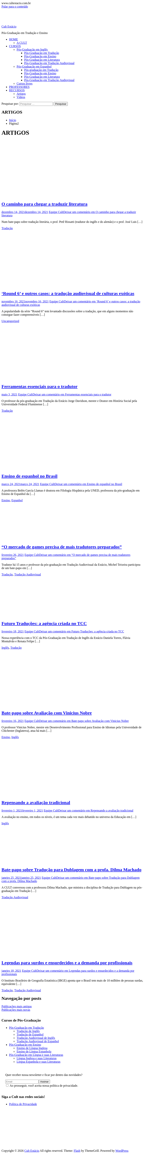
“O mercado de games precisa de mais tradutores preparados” (62, 546)
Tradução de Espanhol (30, 1034)
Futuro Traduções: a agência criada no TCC (44, 623)
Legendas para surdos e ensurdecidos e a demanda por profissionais (67, 962)
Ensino (6, 500)
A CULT (22, 42)
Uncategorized (10, 321)
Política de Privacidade (23, 1104)
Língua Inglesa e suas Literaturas (36, 1058)
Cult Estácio (9, 26)
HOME (13, 39)
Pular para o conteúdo (15, 6)
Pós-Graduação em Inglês (32, 49)
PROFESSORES (19, 86)
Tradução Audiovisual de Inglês (36, 1037)
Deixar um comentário (72, 394)
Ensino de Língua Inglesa (32, 1048)
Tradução (7, 228)
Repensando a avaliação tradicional (36, 802)
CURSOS (15, 46)
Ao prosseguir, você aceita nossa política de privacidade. (42, 1085)
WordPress (121, 1150)
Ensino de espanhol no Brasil (29, 476)
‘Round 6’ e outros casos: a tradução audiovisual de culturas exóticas (68, 293)
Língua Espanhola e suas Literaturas (38, 1061)
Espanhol (17, 500)
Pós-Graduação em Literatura (42, 59)
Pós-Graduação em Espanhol (34, 66)
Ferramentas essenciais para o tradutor (40, 386)
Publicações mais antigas (17, 1006)
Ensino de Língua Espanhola (34, 1051)
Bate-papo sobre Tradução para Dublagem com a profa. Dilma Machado (71, 869)
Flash (77, 1150)
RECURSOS (17, 90)
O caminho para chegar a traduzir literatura (44, 204)
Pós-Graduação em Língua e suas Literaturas (36, 1054)
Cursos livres (24, 83)
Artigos (21, 93)
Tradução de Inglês (28, 1031)
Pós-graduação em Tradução (41, 70)
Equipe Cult (56, 212)
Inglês (5, 647)
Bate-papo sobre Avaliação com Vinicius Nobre (47, 712)
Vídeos (21, 97)
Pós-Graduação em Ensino (40, 56)
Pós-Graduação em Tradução (41, 53)
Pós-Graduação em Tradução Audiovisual (49, 63)
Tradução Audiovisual (27, 574)
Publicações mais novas (16, 1009)
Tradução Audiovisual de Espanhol (38, 1041)
